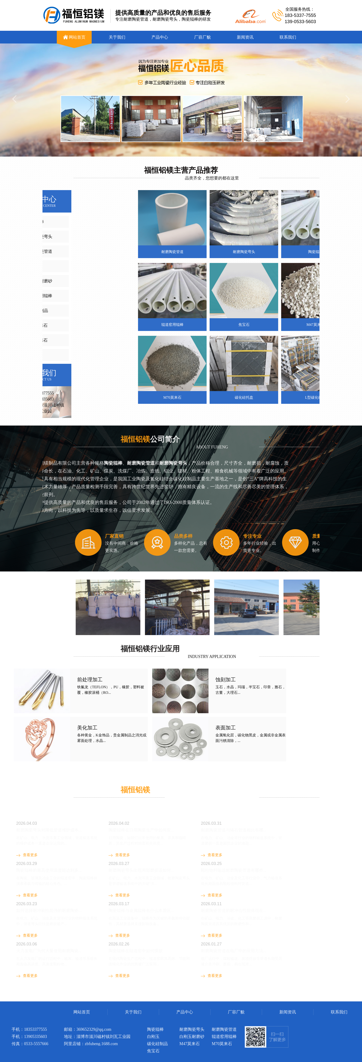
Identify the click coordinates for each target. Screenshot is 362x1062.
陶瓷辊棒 (106, 998)
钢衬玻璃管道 (69, 998)
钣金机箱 (89, 998)
